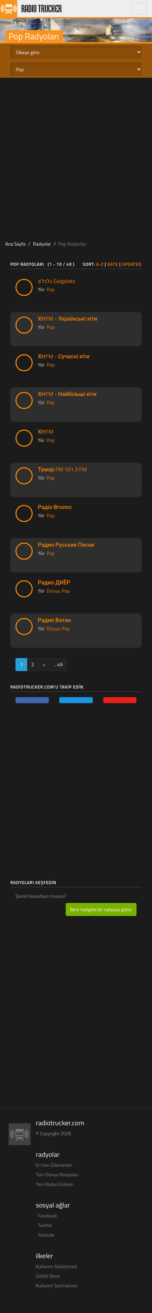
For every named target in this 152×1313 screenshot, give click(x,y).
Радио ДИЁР (54, 582)
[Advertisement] (76, 157)
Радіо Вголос (55, 507)
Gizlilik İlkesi (48, 1275)
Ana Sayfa (15, 243)
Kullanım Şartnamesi (56, 1285)
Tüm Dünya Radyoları (57, 1174)
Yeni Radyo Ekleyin (54, 1184)
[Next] (44, 664)
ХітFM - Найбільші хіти (67, 394)
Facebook (47, 1215)
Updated (132, 264)
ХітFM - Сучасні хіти (63, 356)
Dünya (53, 590)
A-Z (100, 264)
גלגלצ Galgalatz (56, 281)
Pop (51, 289)
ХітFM (45, 432)
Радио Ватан (54, 620)
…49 (58, 664)
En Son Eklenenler (54, 1164)
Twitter (45, 1225)
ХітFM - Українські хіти (67, 318)
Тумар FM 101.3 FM (62, 469)
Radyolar (42, 243)
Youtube (46, 1234)
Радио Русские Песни (66, 545)
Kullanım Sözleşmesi (56, 1266)
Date (112, 264)
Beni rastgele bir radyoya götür (101, 909)
